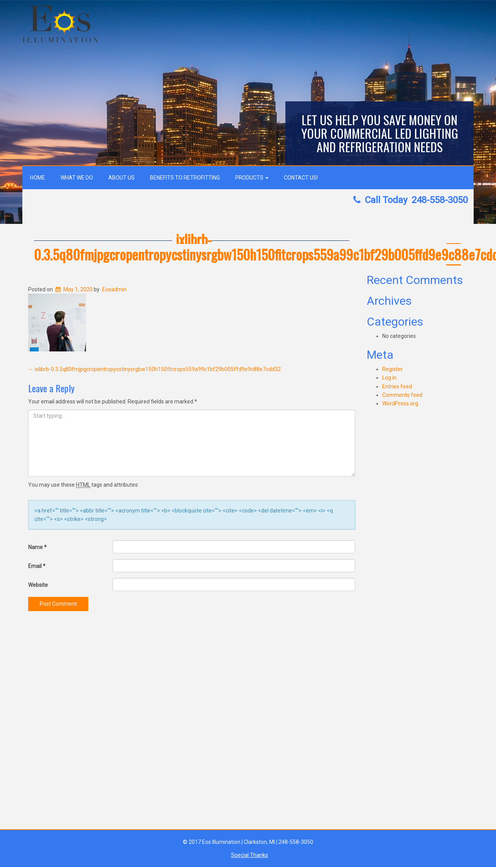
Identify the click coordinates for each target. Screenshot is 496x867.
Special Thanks (249, 855)
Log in (389, 378)
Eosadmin (114, 289)
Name (37, 547)
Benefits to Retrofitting (185, 178)
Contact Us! (301, 178)
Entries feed (397, 386)
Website (38, 585)
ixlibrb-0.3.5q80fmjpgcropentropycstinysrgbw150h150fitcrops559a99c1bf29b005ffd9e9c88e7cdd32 (154, 369)
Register (392, 369)
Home (37, 178)
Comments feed (402, 395)
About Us (121, 178)
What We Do (77, 178)
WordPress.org (400, 403)
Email (37, 566)
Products (251, 178)
